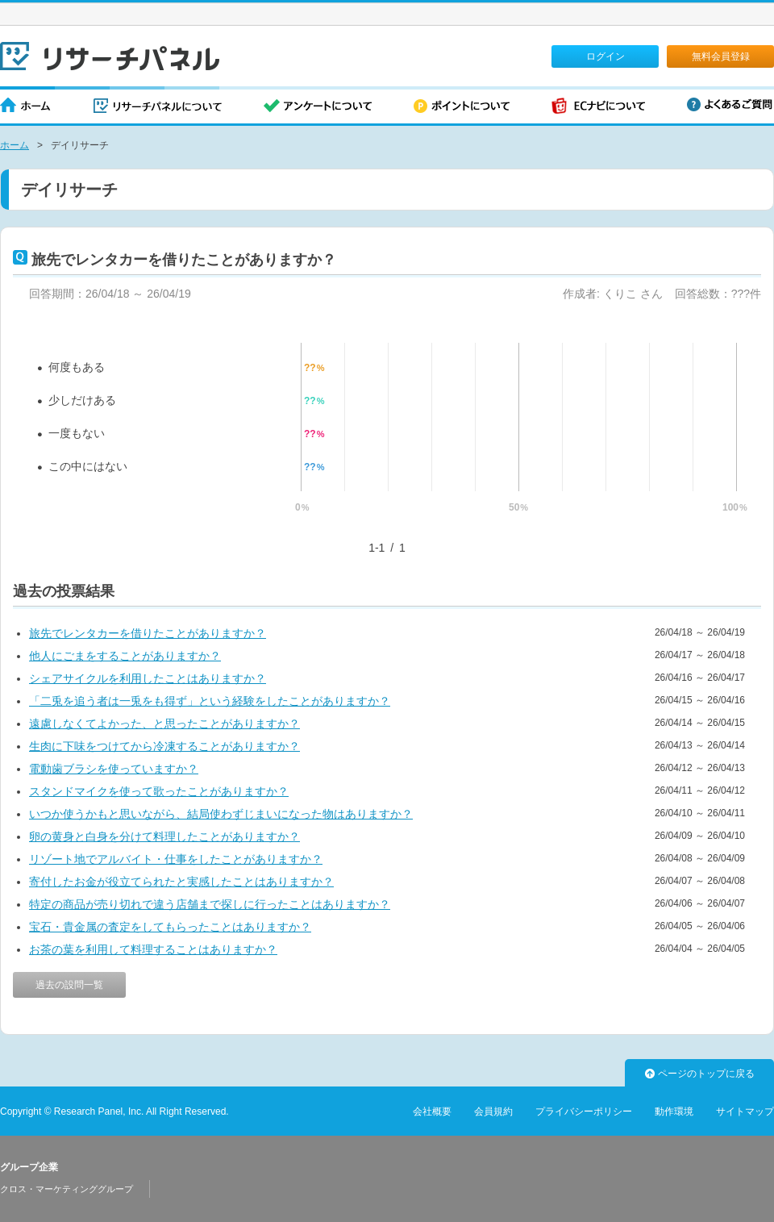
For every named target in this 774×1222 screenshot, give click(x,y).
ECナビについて (598, 107)
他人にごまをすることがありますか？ (125, 655)
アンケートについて (318, 107)
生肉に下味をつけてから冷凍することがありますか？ (164, 746)
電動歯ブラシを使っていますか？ (113, 768)
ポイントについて (462, 107)
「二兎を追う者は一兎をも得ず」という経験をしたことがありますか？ (209, 700)
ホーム (26, 107)
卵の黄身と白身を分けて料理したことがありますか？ (164, 836)
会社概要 (432, 1111)
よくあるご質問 (729, 104)
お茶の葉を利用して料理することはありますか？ (153, 949)
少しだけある (82, 400)
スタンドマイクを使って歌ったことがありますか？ (159, 791)
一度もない (76, 433)
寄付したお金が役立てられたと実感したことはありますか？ (181, 881)
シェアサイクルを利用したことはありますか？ (147, 678)
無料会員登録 (721, 56)
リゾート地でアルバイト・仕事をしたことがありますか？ (175, 859)
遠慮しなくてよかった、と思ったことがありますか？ (164, 723)
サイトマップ (745, 1111)
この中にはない (87, 466)
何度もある (76, 367)
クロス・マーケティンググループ (66, 1189)
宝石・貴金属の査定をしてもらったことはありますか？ (170, 926)
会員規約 (493, 1111)
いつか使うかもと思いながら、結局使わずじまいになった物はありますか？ (221, 813)
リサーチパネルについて (158, 107)
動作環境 (674, 1111)
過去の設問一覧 (69, 985)
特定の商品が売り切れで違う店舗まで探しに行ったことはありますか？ (209, 904)
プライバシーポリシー (583, 1111)
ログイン (605, 56)
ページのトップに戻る (700, 1073)
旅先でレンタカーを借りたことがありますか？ (147, 633)
